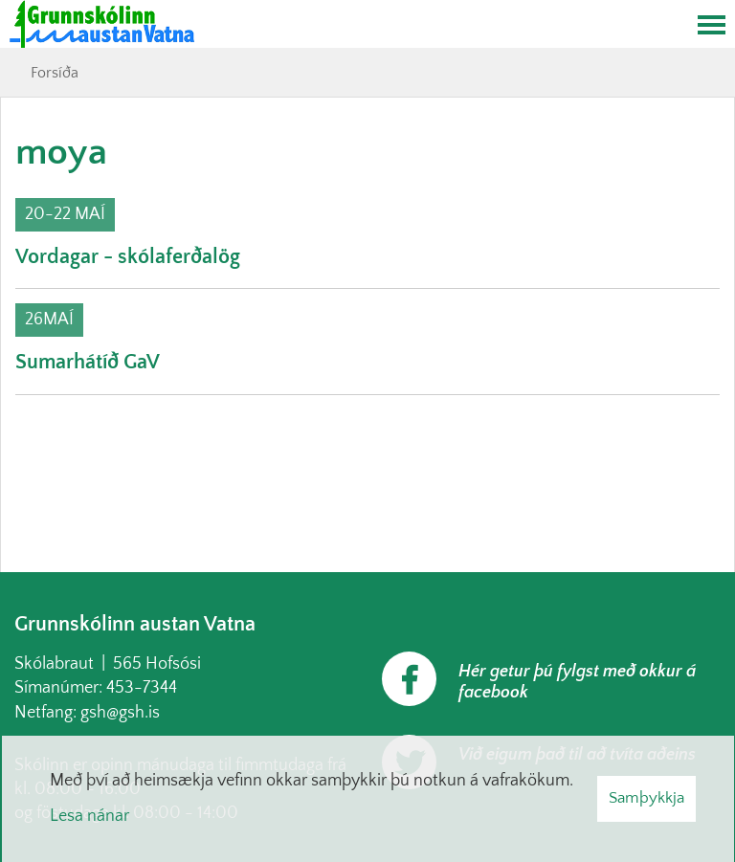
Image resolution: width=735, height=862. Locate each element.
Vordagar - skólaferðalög (127, 257)
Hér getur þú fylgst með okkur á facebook (577, 682)
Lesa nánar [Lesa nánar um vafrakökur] (89, 816)
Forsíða (54, 72)
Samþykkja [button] (646, 798)
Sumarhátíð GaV (87, 362)
